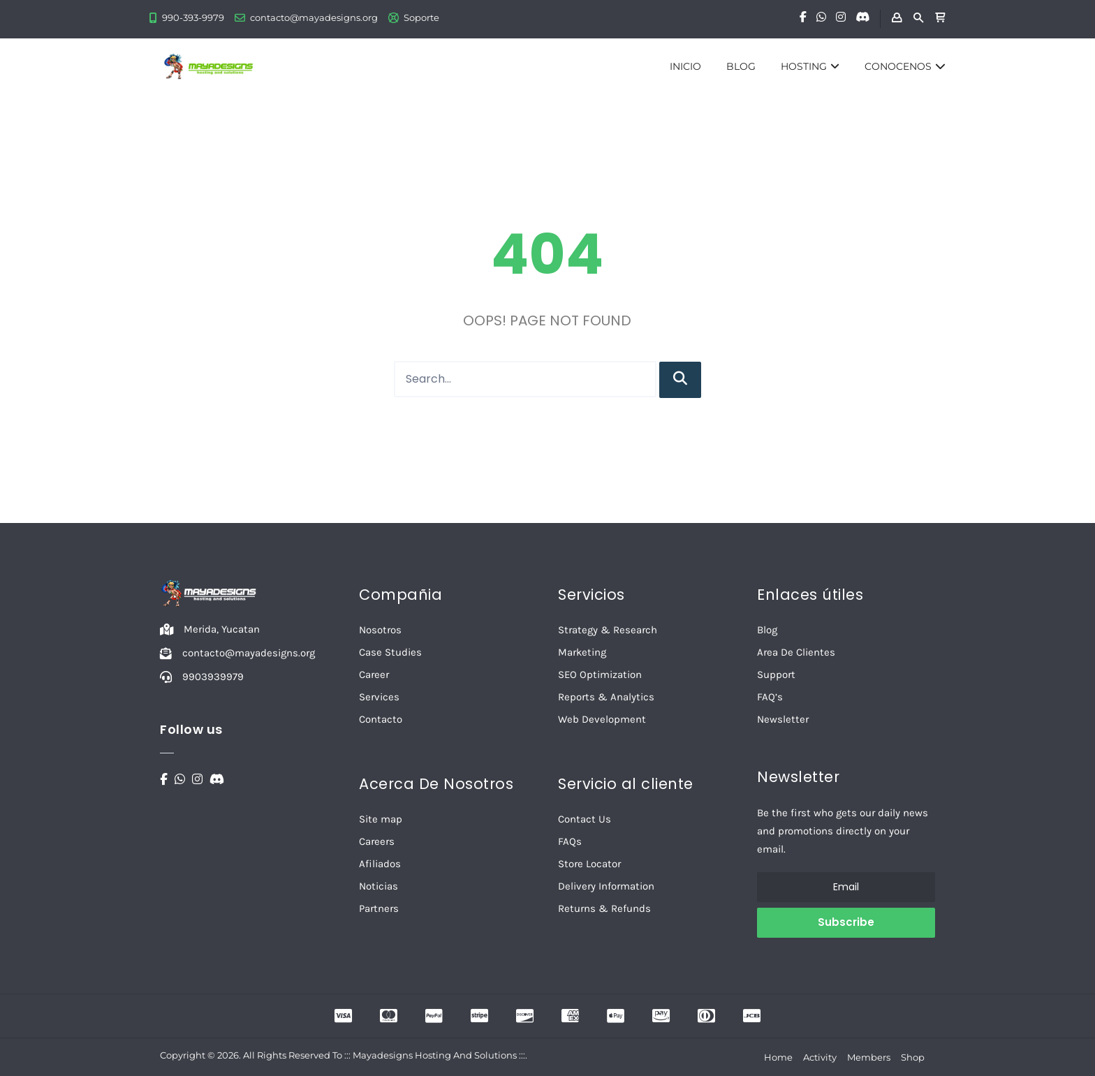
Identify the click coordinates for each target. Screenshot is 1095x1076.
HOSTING (810, 66)
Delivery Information (606, 886)
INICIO (685, 66)
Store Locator (589, 863)
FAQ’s (770, 697)
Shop (913, 1057)
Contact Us (584, 819)
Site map (380, 819)
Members (868, 1057)
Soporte (421, 17)
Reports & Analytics (606, 697)
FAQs (570, 841)
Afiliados (380, 863)
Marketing (582, 652)
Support (776, 674)
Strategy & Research (607, 630)
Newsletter (783, 719)
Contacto (380, 719)
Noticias (378, 886)
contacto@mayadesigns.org (314, 17)
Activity (820, 1057)
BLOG (741, 66)
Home (778, 1057)
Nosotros (380, 630)
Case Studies (390, 652)
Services (379, 697)
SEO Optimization (600, 674)
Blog (767, 630)
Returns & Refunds (604, 908)
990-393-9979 (193, 17)
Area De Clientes (796, 652)
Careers (377, 841)
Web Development (602, 719)
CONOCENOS (905, 66)
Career (374, 674)
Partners (379, 908)
